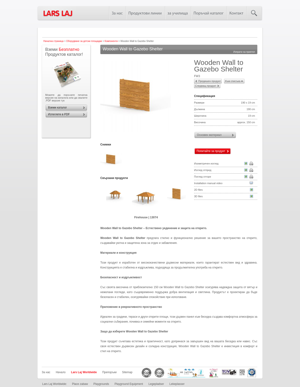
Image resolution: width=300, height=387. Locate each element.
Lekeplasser (177, 384)
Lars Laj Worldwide (84, 372)
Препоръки (109, 372)
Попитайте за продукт (211, 151)
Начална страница (53, 41)
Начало (61, 372)
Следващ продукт (205, 85)
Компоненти (111, 41)
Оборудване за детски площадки (84, 41)
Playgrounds (101, 384)
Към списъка (232, 81)
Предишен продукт (209, 81)
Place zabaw (80, 384)
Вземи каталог (57, 107)
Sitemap (127, 372)
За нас (46, 372)
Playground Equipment (129, 384)
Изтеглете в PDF (59, 114)
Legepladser (156, 384)
